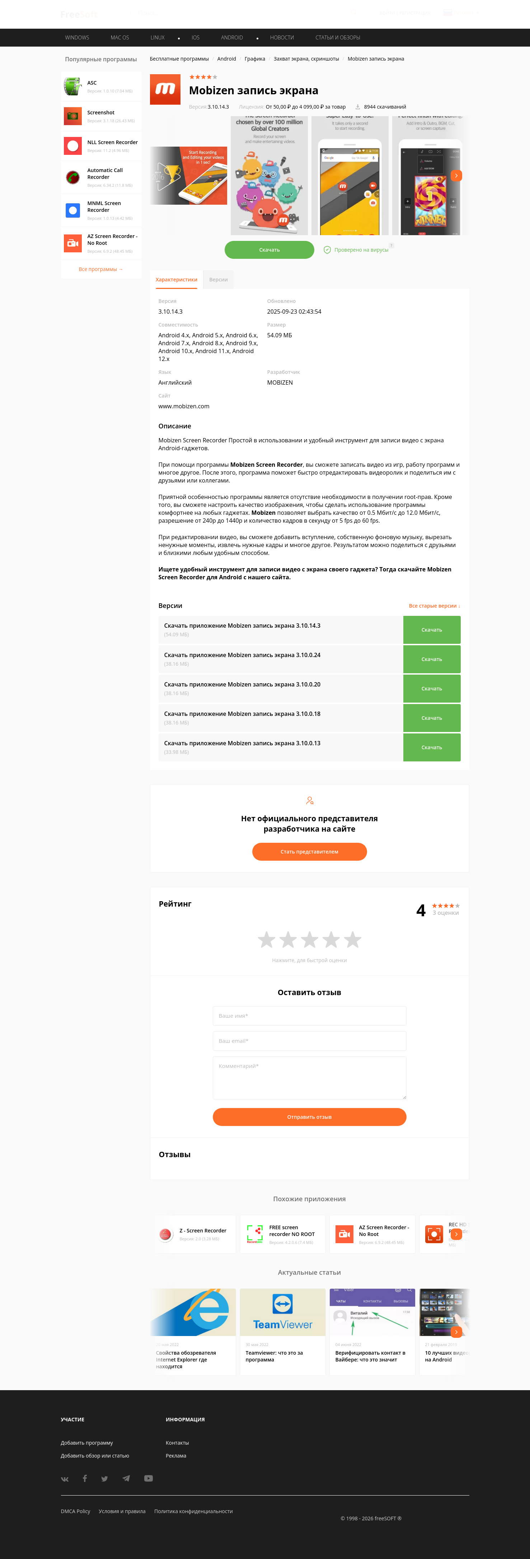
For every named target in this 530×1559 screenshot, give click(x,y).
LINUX (157, 37)
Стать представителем (309, 851)
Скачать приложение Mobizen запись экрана (242, 625)
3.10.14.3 (209, 106)
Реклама (176, 1455)
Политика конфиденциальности (193, 1511)
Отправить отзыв (309, 1116)
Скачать (269, 249)
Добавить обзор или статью (95, 1455)
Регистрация (414, 13)
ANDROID (232, 37)
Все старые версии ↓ (435, 605)
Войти (387, 13)
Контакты (177, 1442)
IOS (196, 37)
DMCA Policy (75, 1511)
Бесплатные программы (179, 58)
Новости (282, 37)
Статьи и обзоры (338, 37)
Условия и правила (122, 1511)
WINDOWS (77, 37)
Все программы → (101, 269)
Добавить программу (87, 1442)
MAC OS (120, 37)
